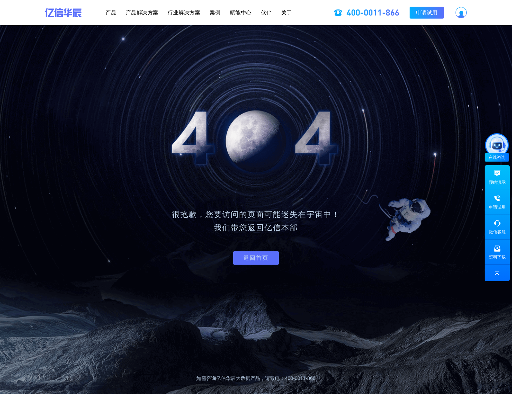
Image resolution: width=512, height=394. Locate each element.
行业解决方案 (173, 12)
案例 (215, 12)
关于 (318, 12)
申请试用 (459, 12)
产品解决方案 (121, 12)
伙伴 (287, 12)
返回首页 (256, 258)
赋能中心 (251, 12)
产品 (79, 12)
